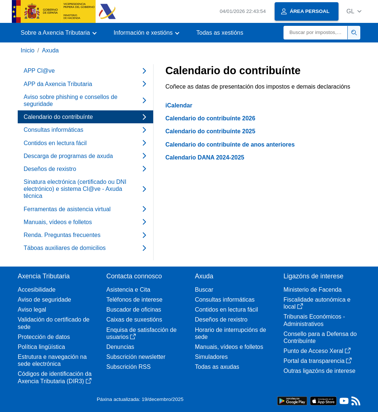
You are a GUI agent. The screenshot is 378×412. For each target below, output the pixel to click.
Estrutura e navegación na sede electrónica (52, 360)
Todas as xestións (219, 33)
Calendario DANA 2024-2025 (204, 157)
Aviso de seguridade (44, 299)
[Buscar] (316, 33)
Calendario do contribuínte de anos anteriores (230, 144)
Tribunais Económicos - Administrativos (314, 320)
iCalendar (178, 105)
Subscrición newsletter (135, 357)
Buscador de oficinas (133, 309)
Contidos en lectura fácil (226, 309)
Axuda (50, 50)
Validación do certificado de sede (54, 323)
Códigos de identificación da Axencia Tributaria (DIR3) (55, 377)
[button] (353, 11)
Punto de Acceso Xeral (317, 351)
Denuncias (120, 347)
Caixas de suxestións (134, 319)
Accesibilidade (36, 289)
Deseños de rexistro (221, 319)
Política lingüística (41, 347)
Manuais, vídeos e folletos (229, 347)
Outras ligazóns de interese (319, 371)
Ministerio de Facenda (312, 289)
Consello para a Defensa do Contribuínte (320, 337)
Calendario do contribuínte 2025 (210, 131)
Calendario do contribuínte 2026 (210, 118)
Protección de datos (44, 337)
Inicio (27, 50)
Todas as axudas (217, 367)
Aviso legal (32, 309)
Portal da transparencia (318, 361)
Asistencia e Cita (128, 289)
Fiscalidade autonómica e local (317, 303)
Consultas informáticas (225, 299)
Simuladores (211, 357)
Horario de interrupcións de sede (230, 333)
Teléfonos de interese (134, 299)
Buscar (204, 289)
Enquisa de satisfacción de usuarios (141, 333)
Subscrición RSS (128, 367)
